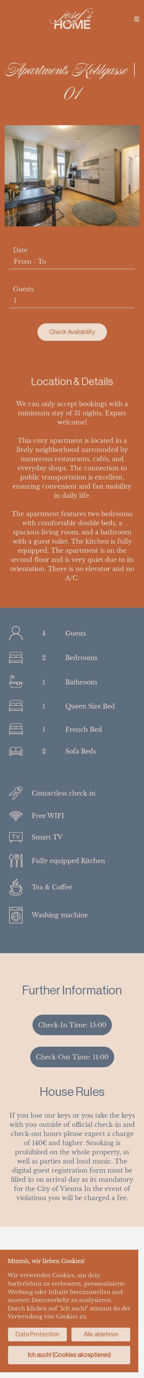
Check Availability (72, 332)
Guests (23, 289)
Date (20, 250)
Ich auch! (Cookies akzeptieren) (69, 1355)
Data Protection (37, 1334)
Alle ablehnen (101, 1334)
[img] (136, 19)
